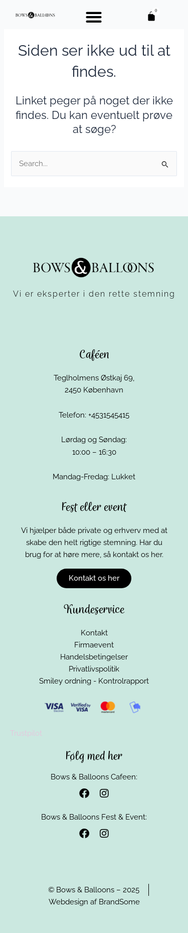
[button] (93, 17)
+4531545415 (108, 415)
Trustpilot (26, 733)
